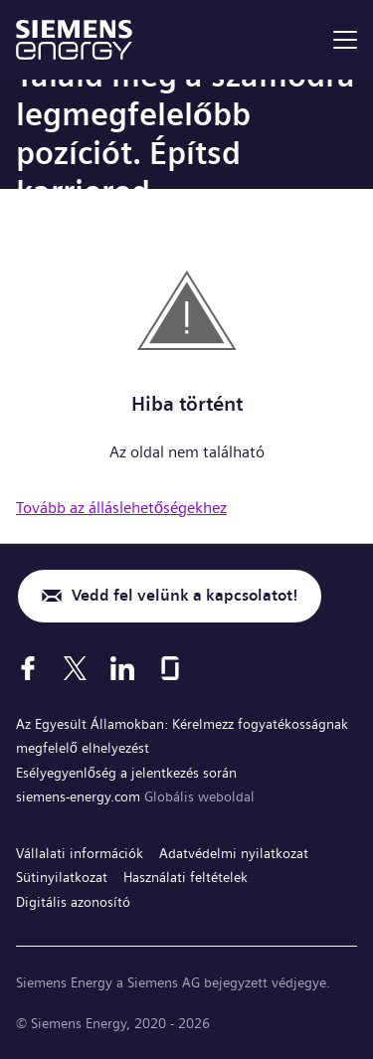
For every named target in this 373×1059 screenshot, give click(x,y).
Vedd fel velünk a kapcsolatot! (184, 595)
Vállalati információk (79, 853)
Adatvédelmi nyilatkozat (233, 853)
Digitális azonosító (73, 902)
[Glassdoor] (170, 668)
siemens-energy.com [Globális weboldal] (80, 796)
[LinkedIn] (122, 668)
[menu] (345, 40)
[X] (75, 668)
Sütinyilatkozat (61, 877)
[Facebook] (28, 668)
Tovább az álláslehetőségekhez (121, 507)
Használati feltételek (185, 877)
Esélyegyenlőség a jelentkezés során (126, 773)
